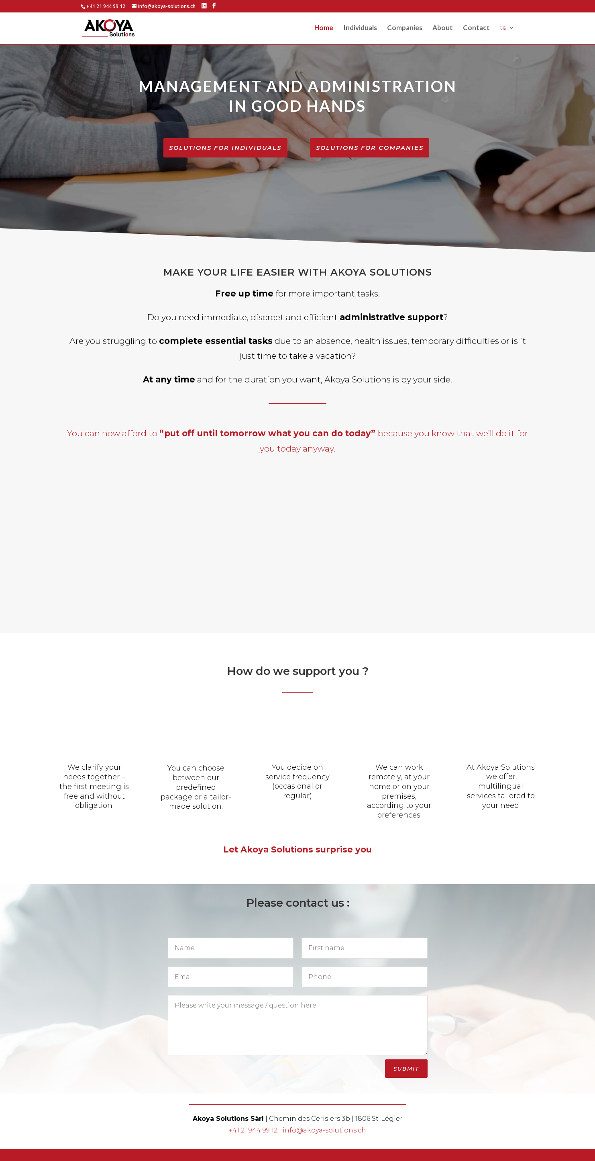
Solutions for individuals (225, 154)
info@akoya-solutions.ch (324, 1142)
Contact (476, 28)
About (442, 28)
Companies (404, 28)
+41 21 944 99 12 (253, 1142)
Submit (406, 1080)
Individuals (360, 28)
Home (323, 28)
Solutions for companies (369, 148)
